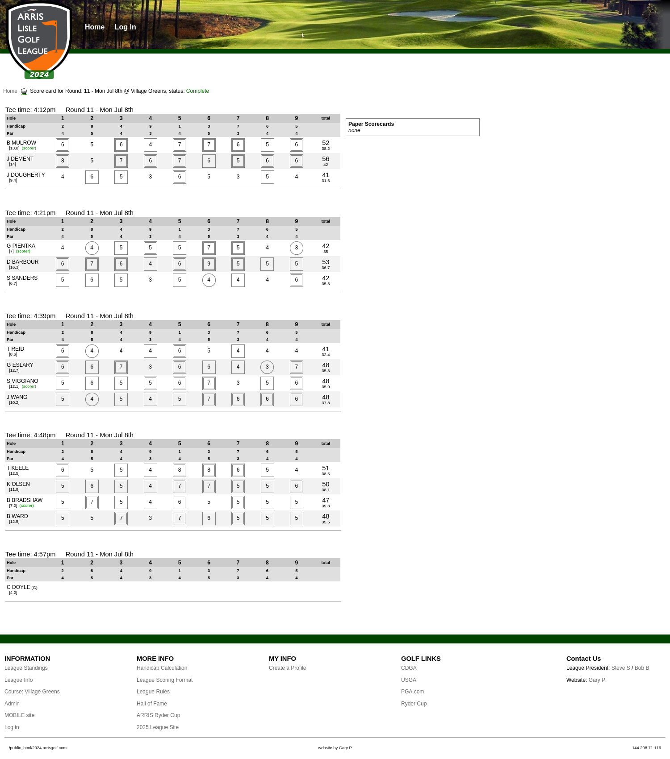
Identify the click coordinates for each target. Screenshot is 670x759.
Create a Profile (287, 668)
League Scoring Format (165, 680)
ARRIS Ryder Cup (158, 715)
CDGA (409, 668)
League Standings (26, 668)
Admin (12, 704)
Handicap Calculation (162, 668)
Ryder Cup (414, 704)
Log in (11, 727)
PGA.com (412, 691)
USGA (408, 680)
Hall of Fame (152, 704)
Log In (125, 27)
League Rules (153, 691)
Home (95, 27)
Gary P (597, 680)
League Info (18, 680)
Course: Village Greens (32, 691)
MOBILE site (19, 715)
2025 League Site (158, 727)
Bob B (642, 668)
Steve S (620, 668)
